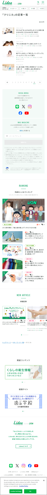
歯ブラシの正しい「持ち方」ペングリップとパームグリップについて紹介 (30, 54)
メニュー (43, 3)
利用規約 (19, 475)
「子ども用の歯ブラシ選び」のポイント (28, 44)
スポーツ (14, 8)
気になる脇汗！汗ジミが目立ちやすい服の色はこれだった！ (34, 265)
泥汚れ (43, 8)
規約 (21, 131)
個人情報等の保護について (34, 475)
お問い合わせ (13, 472)
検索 (38, 3)
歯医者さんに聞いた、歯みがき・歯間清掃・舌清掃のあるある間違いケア (34, 252)
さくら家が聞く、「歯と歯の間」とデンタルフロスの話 (19, 228)
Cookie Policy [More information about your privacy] (23, 486)
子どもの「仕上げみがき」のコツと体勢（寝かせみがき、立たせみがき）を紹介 (30, 31)
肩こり (24, 8)
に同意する (23, 131)
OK (30, 491)
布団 (34, 8)
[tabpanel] (14, 318)
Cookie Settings (15, 491)
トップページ (6, 342)
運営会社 (34, 472)
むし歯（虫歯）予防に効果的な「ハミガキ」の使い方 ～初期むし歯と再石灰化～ (29, 68)
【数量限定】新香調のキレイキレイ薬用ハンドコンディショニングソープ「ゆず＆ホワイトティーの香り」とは (34, 237)
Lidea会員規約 (8, 475)
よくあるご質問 (24, 472)
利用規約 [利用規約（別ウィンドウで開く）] (28, 169)
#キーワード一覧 (18, 342)
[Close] (44, 480)
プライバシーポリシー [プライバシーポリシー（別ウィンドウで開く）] (16, 169)
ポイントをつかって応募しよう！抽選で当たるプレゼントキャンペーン (13, 323)
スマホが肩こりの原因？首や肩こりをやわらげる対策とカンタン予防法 (34, 278)
